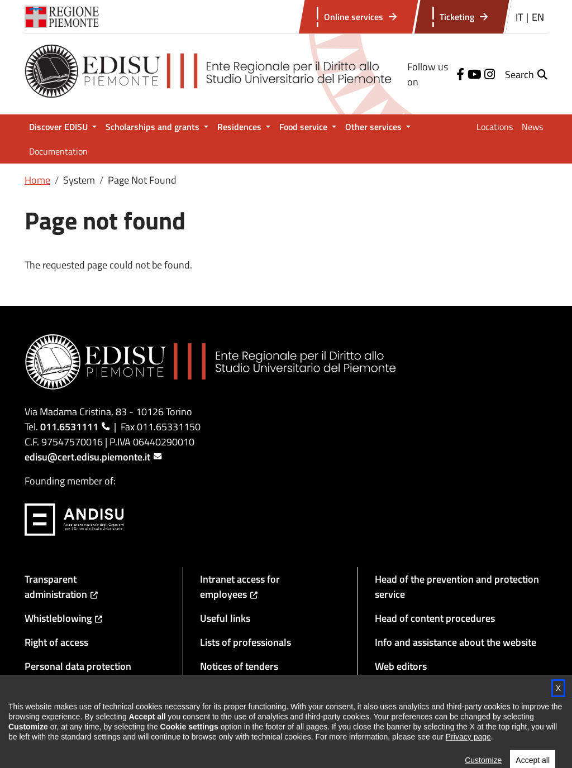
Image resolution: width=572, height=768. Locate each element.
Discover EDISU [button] (59, 126)
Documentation (58, 151)
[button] (526, 74)
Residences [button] (240, 126)
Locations (494, 126)
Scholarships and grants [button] (154, 126)
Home (37, 180)
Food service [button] (304, 126)
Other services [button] (374, 126)
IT (519, 17)
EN (538, 17)
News (532, 126)
